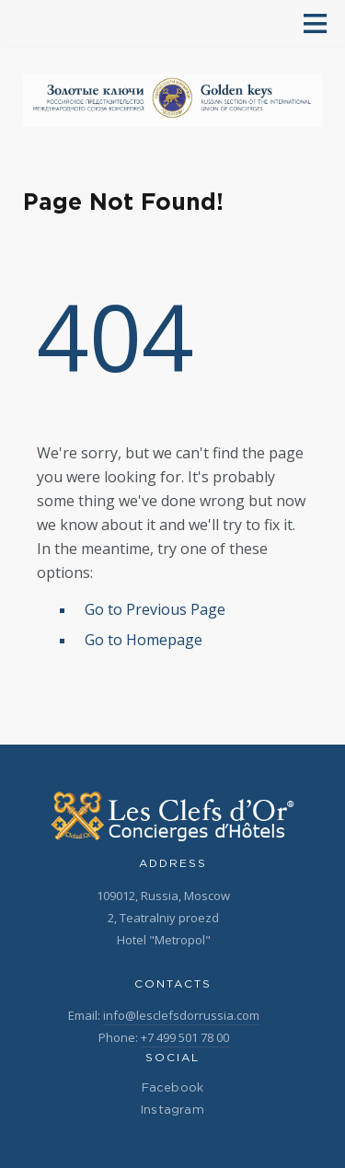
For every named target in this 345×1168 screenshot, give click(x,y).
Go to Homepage (143, 640)
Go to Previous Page (155, 609)
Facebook (173, 1088)
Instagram (172, 1110)
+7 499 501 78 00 (185, 1037)
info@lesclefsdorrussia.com (181, 1015)
